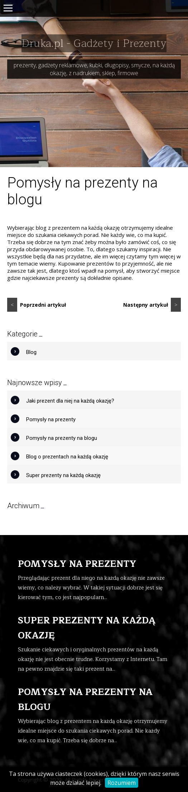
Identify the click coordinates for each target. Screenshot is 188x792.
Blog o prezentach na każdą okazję (67, 456)
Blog (31, 352)
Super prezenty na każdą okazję (63, 475)
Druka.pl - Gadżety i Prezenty (94, 43)
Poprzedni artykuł (36, 305)
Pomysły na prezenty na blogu (61, 438)
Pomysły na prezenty (51, 419)
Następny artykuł (152, 305)
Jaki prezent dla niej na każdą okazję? (70, 401)
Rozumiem (121, 783)
